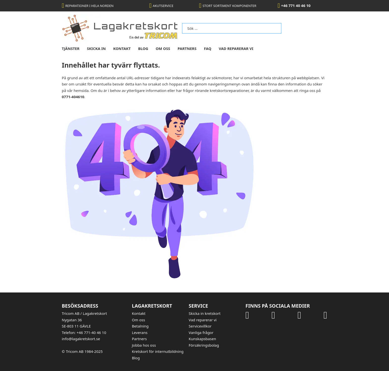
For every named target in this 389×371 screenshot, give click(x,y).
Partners (187, 48)
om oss (163, 48)
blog (143, 48)
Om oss (138, 319)
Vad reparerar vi (236, 48)
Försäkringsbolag (204, 345)
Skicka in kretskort (205, 313)
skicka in (96, 48)
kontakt (121, 48)
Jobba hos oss (144, 345)
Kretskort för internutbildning (158, 351)
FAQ (207, 48)
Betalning (140, 326)
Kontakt (139, 313)
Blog (136, 357)
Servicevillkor (200, 326)
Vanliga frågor (201, 332)
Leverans (140, 332)
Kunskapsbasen (202, 338)
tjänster (70, 48)
